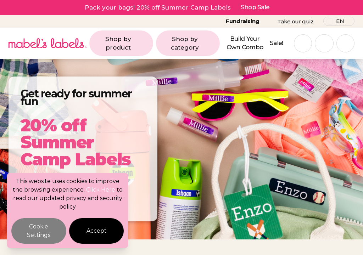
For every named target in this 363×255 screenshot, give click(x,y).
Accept (96, 230)
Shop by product (127, 43)
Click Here (100, 189)
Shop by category (193, 43)
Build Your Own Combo (245, 43)
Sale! (276, 42)
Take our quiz (295, 21)
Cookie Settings (38, 230)
